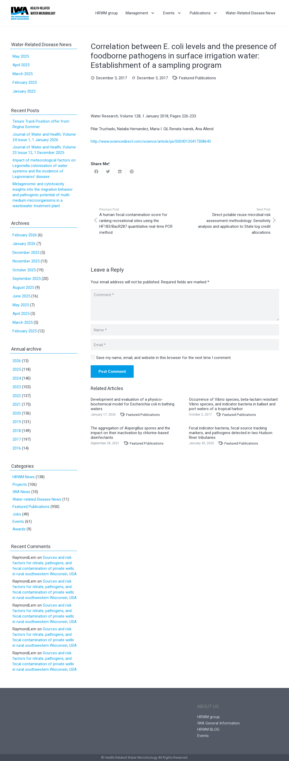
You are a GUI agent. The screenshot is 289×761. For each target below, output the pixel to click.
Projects (20, 484)
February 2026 (25, 235)
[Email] (185, 344)
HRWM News (24, 477)
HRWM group (208, 717)
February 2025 (25, 82)
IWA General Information (218, 723)
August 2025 (23, 287)
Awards (19, 529)
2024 (17, 378)
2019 (17, 422)
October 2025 (24, 270)
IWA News (21, 491)
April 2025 (21, 65)
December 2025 (26, 252)
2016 (17, 448)
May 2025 (21, 56)
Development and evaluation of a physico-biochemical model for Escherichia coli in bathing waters (132, 404)
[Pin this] (132, 172)
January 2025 (24, 91)
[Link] (33, 13)
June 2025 (21, 296)
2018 (17, 430)
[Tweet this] (108, 172)
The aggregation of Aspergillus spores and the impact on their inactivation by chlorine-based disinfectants (130, 433)
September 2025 (27, 278)
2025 (17, 369)
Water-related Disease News (37, 499)
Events (18, 521)
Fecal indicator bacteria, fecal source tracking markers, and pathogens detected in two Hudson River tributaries (230, 433)
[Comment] (185, 305)
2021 (17, 404)
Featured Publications (197, 78)
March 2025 (23, 73)
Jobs (17, 514)
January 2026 (24, 243)
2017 (17, 439)
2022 (17, 395)
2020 (17, 413)
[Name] (185, 330)
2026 (17, 360)
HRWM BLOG (208, 729)
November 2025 (26, 261)
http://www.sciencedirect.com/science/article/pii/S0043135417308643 (151, 141)
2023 (17, 387)
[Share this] (96, 172)
